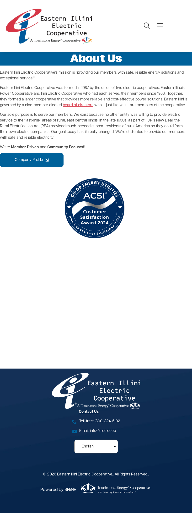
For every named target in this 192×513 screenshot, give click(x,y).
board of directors (78, 105)
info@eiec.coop (103, 431)
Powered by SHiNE (58, 490)
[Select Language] (96, 446)
